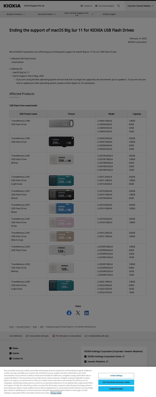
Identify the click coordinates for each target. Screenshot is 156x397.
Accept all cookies (116, 391)
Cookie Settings (116, 377)
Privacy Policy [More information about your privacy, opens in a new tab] (56, 395)
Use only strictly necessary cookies (116, 384)
